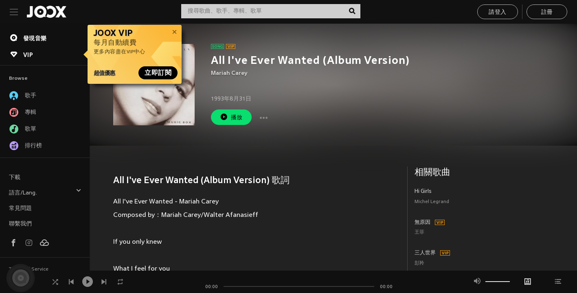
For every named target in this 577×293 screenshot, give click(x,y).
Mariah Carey (229, 73)
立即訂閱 (158, 73)
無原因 (422, 222)
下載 (14, 178)
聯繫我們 (20, 224)
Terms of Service (28, 269)
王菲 (419, 232)
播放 (231, 117)
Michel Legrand (432, 202)
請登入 (497, 12)
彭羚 (419, 263)
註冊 (547, 12)
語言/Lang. (45, 192)
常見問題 (20, 209)
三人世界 (425, 253)
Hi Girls (423, 192)
